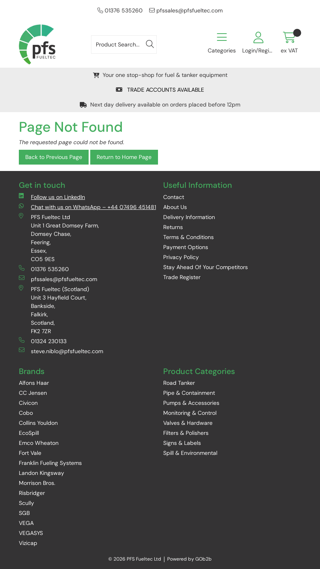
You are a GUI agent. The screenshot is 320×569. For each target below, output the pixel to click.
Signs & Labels (182, 442)
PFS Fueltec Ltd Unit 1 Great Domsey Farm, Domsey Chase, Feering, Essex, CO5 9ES (59, 238)
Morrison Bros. (37, 483)
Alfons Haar (34, 382)
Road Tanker (179, 382)
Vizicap (28, 543)
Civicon (28, 402)
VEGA (26, 523)
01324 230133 (43, 341)
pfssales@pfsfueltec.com (186, 10)
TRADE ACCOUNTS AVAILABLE (160, 89)
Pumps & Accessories (191, 402)
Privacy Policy (181, 257)
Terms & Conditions (188, 237)
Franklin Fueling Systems (50, 462)
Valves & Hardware (188, 422)
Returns (173, 227)
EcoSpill (29, 432)
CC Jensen (33, 392)
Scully (26, 503)
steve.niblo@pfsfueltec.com (61, 351)
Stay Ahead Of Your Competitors (205, 267)
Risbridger (32, 493)
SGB (24, 513)
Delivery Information (189, 217)
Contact (173, 197)
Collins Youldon (38, 422)
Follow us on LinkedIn (52, 197)
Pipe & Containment (189, 392)
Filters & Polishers (186, 432)
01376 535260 (120, 10)
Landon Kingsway (41, 473)
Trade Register (182, 277)
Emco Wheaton (39, 442)
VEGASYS (31, 533)
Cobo (26, 412)
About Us (175, 207)
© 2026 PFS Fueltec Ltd (134, 559)
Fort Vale (30, 452)
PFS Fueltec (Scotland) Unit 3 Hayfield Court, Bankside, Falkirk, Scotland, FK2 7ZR (54, 310)
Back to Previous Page (53, 157)
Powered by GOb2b (189, 559)
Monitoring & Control (190, 412)
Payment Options (185, 247)
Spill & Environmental (190, 452)
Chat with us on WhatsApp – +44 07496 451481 (87, 207)
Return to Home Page (124, 157)
